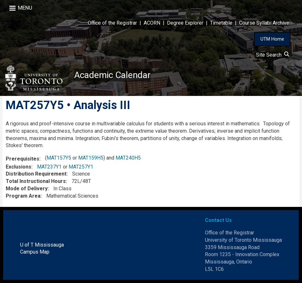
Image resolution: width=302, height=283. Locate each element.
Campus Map (34, 252)
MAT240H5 (128, 158)
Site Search (272, 55)
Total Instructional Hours (36, 181)
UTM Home (272, 39)
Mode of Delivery (27, 188)
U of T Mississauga (42, 245)
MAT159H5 (90, 158)
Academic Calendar (112, 75)
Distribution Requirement (36, 174)
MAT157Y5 (59, 158)
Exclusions (18, 167)
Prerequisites (22, 159)
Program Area (23, 196)
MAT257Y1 (81, 167)
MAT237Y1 (49, 167)
